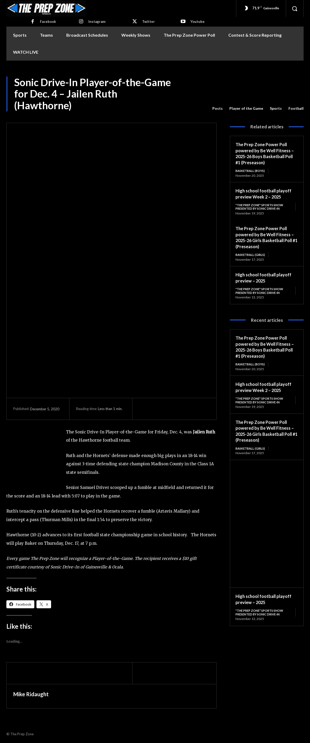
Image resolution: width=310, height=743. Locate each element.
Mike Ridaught (31, 694)
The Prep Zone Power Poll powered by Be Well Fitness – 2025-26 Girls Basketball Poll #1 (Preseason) (265, 238)
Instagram (96, 21)
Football (296, 108)
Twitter (148, 21)
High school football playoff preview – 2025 (266, 279)
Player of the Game (246, 108)
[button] (294, 8)
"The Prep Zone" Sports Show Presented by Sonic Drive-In (261, 207)
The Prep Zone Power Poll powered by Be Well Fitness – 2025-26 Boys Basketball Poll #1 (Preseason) (265, 153)
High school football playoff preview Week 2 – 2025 (266, 194)
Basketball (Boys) (251, 171)
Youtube (198, 21)
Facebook (48, 21)
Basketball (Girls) (251, 255)
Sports (276, 108)
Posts (217, 108)
